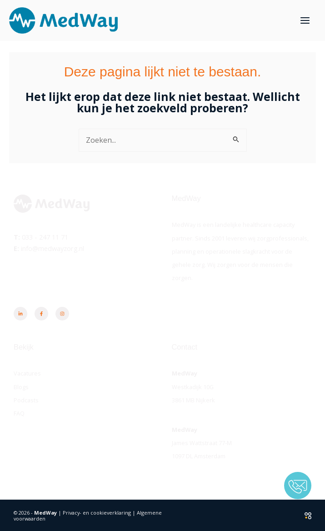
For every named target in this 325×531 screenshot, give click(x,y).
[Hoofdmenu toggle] (305, 21)
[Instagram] (62, 314)
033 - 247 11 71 (45, 236)
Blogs (21, 386)
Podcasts (26, 400)
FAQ (19, 413)
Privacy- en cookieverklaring (97, 512)
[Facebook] (41, 314)
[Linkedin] (20, 314)
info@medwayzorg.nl (52, 247)
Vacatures (27, 373)
